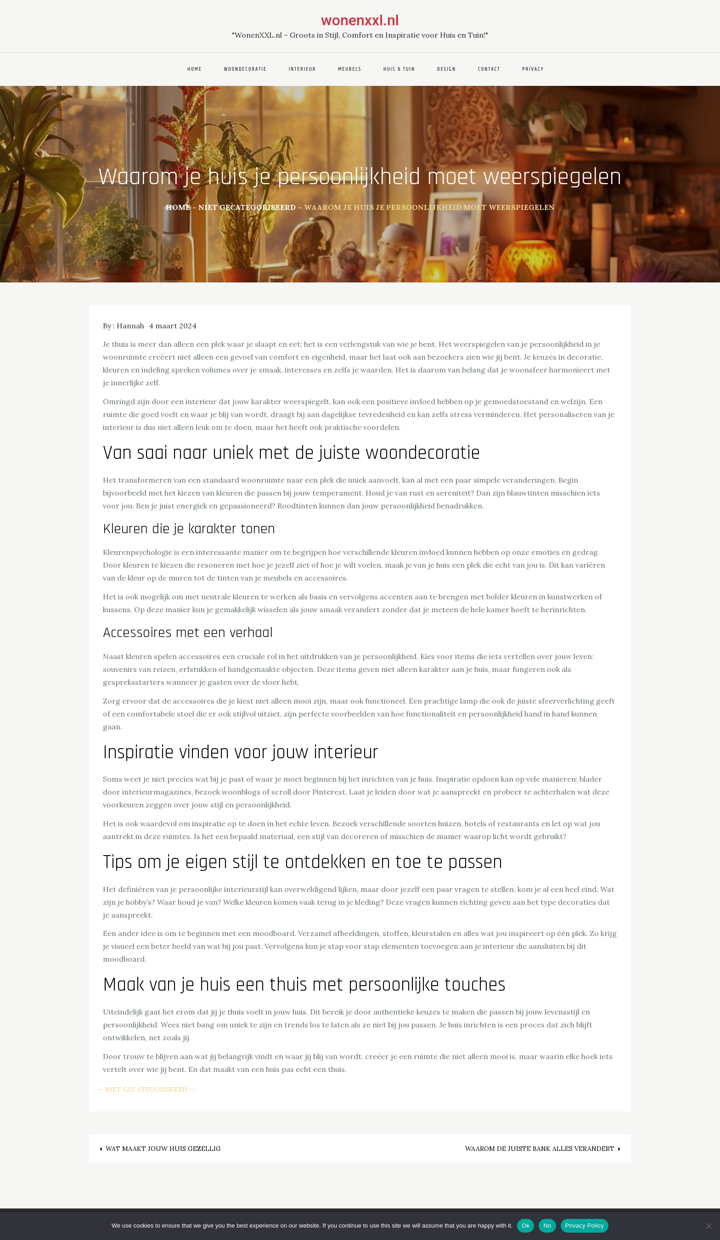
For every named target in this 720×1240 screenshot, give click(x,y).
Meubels (349, 69)
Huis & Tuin (399, 69)
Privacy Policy (584, 1225)
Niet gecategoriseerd (146, 1089)
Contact (489, 69)
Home (194, 69)
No (547, 1225)
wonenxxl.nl (360, 20)
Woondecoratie (245, 69)
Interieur (302, 69)
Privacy (533, 69)
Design (446, 69)
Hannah (130, 325)
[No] (708, 1225)
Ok (525, 1225)
